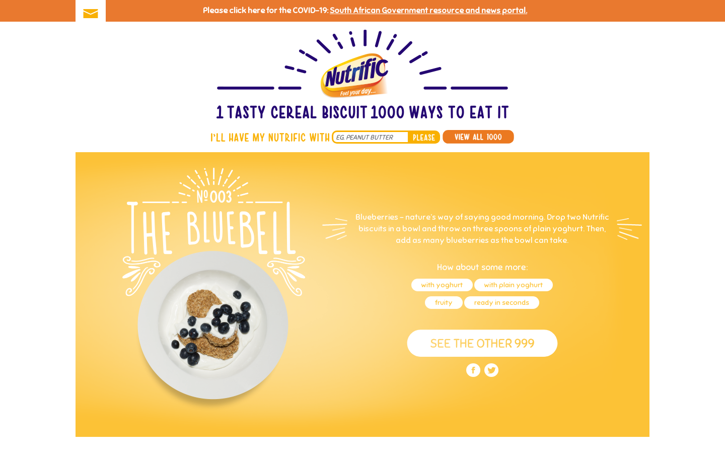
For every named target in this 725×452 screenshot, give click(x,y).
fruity (444, 302)
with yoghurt (442, 285)
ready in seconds (501, 302)
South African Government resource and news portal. (428, 11)
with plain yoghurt (513, 285)
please (424, 137)
